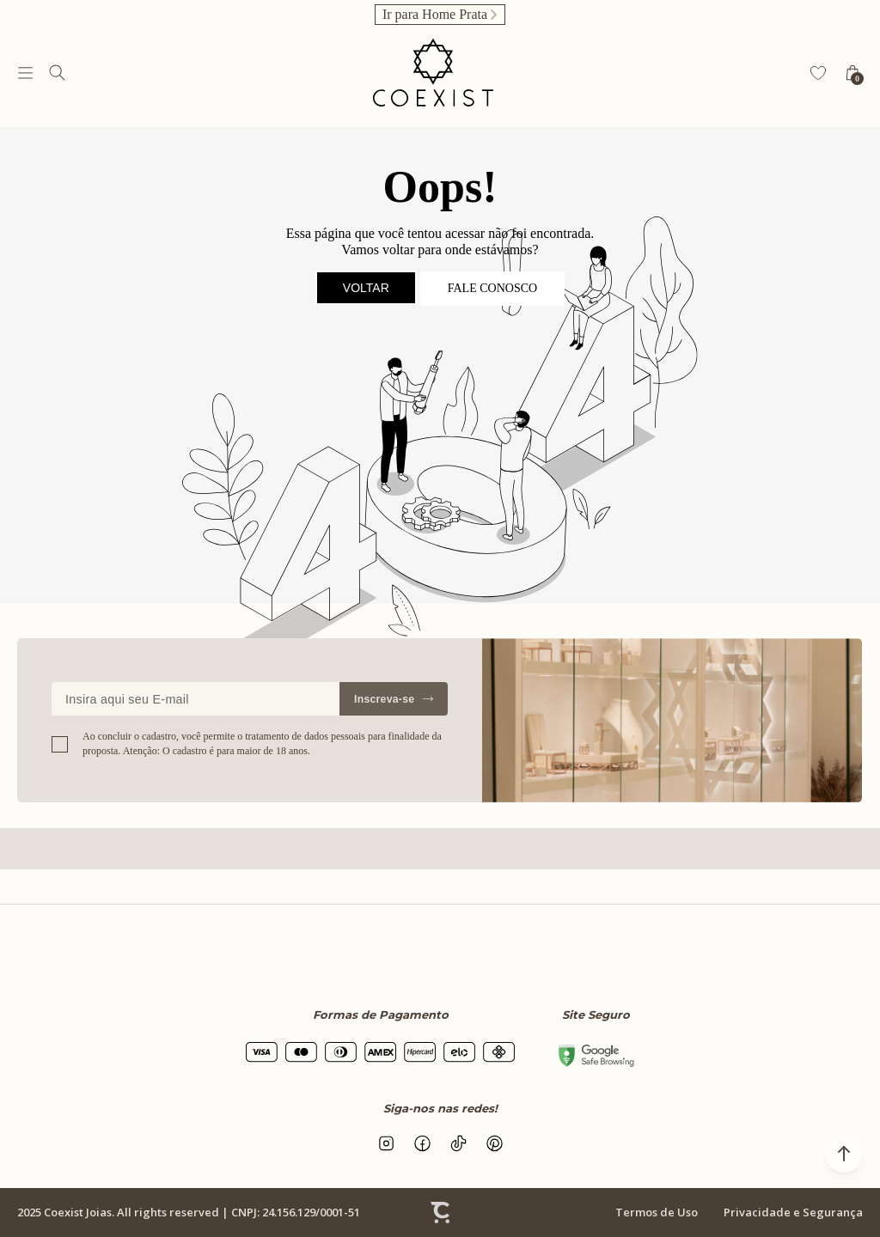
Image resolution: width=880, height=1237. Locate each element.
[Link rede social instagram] (386, 1143)
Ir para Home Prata (434, 14)
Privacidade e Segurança (793, 1212)
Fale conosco (492, 288)
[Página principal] (433, 73)
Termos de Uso (656, 1212)
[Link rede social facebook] (422, 1143)
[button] (844, 1154)
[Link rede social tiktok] (458, 1143)
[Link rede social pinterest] (494, 1143)
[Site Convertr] (440, 1213)
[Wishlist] (818, 73)
